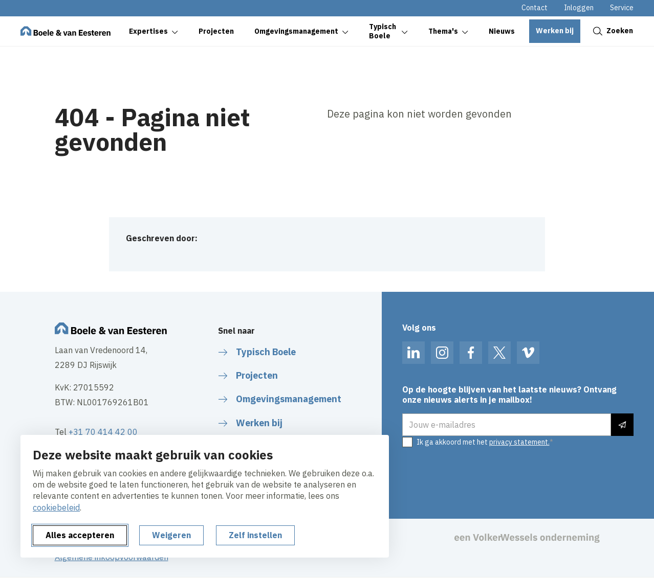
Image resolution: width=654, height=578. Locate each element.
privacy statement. (519, 442)
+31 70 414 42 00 (103, 432)
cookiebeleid (56, 507)
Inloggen (579, 7)
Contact (534, 7)
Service (622, 7)
